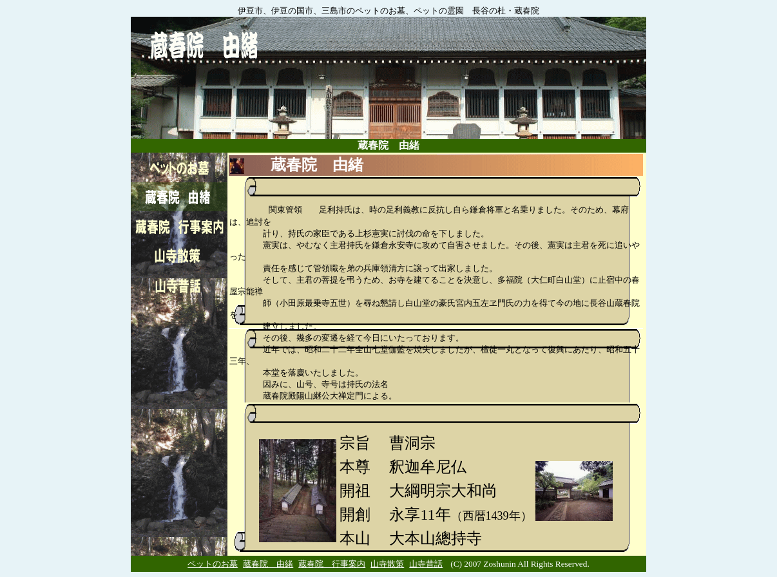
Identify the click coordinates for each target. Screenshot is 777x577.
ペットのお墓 (212, 564)
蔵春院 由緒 (268, 564)
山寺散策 (387, 564)
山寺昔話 (426, 564)
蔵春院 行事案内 (331, 564)
